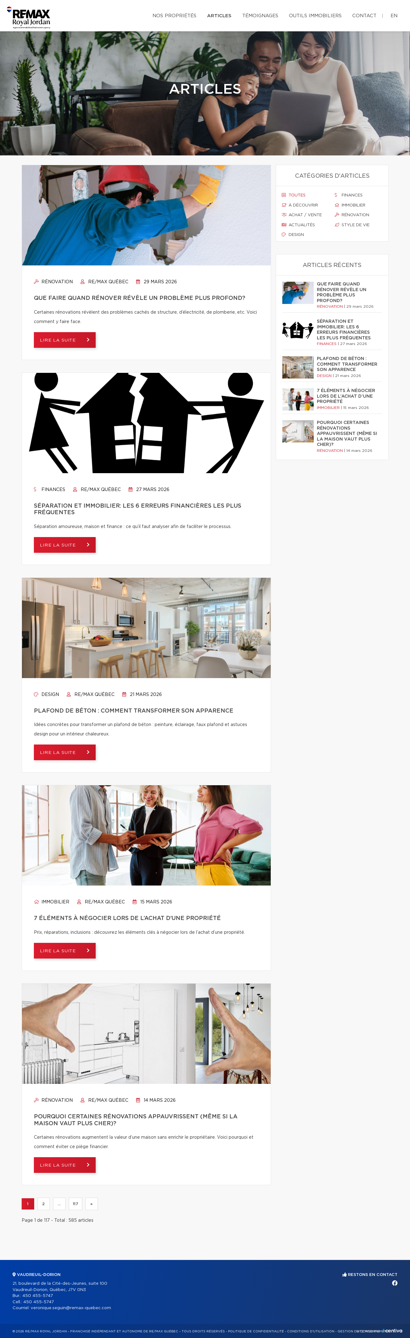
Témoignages (260, 15)
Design (46, 695)
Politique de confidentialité (256, 1331)
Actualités (298, 225)
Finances (49, 490)
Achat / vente (302, 215)
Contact (364, 15)
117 (75, 1204)
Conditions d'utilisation (310, 1331)
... (59, 1204)
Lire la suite (59, 340)
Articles (219, 15)
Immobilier (51, 902)
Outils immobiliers (315, 15)
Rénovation (53, 282)
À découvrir (300, 205)
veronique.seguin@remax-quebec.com (71, 1308)
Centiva (392, 1331)
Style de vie (352, 225)
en (394, 15)
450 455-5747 (37, 1296)
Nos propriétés (174, 15)
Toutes (294, 195)
